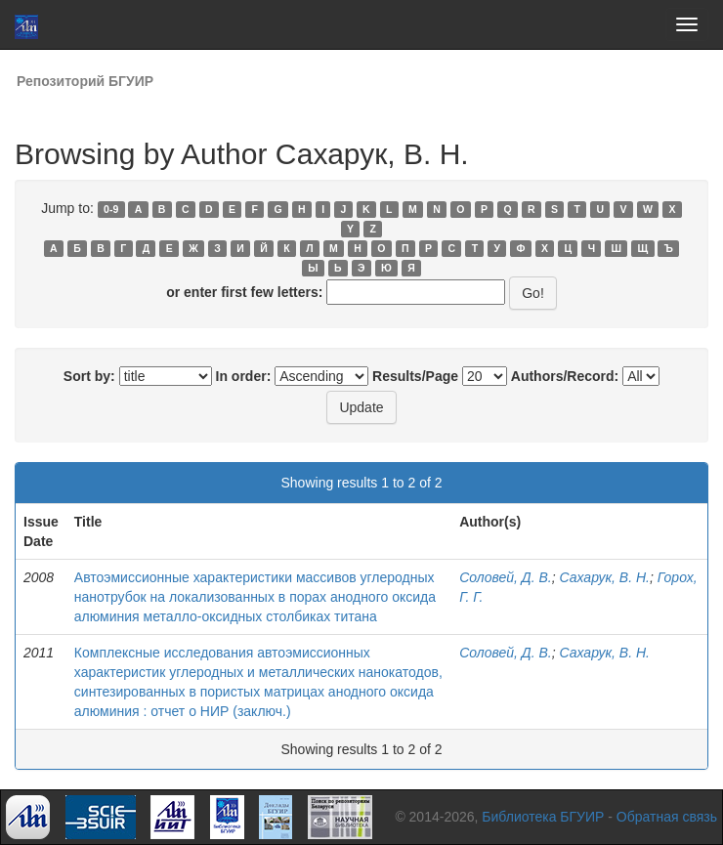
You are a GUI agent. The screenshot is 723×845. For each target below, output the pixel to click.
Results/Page (415, 376)
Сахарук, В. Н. (604, 577)
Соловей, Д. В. (505, 577)
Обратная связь (667, 816)
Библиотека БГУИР (543, 816)
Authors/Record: (564, 376)
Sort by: (89, 376)
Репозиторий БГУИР (85, 81)
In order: (244, 376)
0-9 (111, 209)
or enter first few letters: (244, 292)
